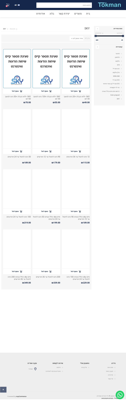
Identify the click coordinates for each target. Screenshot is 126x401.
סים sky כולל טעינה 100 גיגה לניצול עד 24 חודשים (78, 280)
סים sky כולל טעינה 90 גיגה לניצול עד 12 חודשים (76, 219)
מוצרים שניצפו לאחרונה (53, 373)
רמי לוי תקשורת (115, 89)
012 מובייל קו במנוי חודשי (111, 85)
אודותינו (110, 376)
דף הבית (12, 30)
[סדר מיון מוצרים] (76, 40)
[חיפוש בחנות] (64, 6)
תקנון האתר (109, 373)
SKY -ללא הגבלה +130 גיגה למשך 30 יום (46, 99)
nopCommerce (21, 398)
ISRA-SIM (116, 78)
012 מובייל (116, 81)
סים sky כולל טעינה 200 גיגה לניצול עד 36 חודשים (19, 280)
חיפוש (33, 6)
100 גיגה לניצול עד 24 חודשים (19, 218)
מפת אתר (110, 369)
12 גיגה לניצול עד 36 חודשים (78, 158)
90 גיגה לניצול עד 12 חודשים (48, 158)
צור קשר (110, 380)
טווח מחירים (118, 30)
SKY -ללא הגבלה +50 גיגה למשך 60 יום (18, 99)
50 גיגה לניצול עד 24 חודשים (19, 158)
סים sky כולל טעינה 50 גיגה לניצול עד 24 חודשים (46, 219)
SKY (118, 100)
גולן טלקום (116, 74)
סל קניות (10, 5)
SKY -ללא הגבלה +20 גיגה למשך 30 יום (77, 99)
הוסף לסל (74, 93)
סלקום (118, 63)
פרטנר (118, 55)
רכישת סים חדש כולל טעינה (111, 93)
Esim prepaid (115, 97)
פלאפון (117, 59)
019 (118, 66)
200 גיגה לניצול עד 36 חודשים (48, 279)
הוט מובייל (116, 70)
